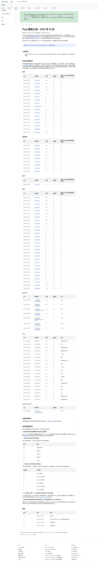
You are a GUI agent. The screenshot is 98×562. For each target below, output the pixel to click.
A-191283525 (37, 90)
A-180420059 (37, 288)
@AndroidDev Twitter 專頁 (50, 549)
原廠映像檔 (20, 555)
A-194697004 (37, 125)
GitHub (19, 559)
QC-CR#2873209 (38, 412)
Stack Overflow (74, 557)
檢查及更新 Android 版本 (33, 38)
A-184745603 (37, 129)
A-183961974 (37, 256)
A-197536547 (37, 243)
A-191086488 (37, 249)
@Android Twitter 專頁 (49, 547)
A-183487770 (37, 200)
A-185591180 (37, 233)
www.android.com (75, 553)
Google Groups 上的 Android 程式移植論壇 (53, 559)
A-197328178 (37, 184)
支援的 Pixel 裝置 (35, 35)
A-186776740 (37, 265)
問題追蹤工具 (74, 559)
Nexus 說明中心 (74, 551)
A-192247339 (37, 103)
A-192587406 (37, 93)
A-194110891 (37, 171)
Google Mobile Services (76, 555)
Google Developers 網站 (38, 45)
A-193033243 (37, 148)
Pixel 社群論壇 (54, 421)
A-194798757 (37, 278)
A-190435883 (37, 164)
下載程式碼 (20, 551)
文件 (27, 24)
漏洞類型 (26, 65)
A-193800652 (37, 275)
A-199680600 (37, 158)
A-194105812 (37, 230)
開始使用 (9, 8)
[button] (7, 10)
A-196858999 (37, 207)
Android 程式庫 (21, 547)
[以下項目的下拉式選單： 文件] (14, 1)
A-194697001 (37, 122)
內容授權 (35, 532)
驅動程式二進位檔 (21, 557)
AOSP (23, 24)
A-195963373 (37, 272)
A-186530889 (37, 252)
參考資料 (53, 8)
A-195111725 (36, 220)
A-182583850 (37, 217)
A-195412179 (37, 262)
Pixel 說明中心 (74, 549)
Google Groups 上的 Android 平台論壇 (52, 555)
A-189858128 (37, 109)
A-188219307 (37, 116)
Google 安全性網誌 (48, 553)
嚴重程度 (31, 65)
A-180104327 (37, 204)
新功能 (3, 8)
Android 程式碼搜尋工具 (22, 1)
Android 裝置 (37, 8)
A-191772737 (37, 96)
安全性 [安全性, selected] (16, 8)
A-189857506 (37, 145)
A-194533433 (37, 168)
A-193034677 (37, 155)
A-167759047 (37, 259)
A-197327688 (37, 285)
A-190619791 (37, 226)
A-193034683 (37, 151)
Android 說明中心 (74, 547)
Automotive (45, 8)
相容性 (29, 8)
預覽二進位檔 (21, 553)
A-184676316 (37, 197)
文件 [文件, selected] (12, 1)
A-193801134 (37, 239)
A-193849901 (37, 132)
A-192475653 (37, 80)
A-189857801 (37, 112)
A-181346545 (37, 246)
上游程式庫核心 (37, 301)
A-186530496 (37, 269)
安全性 (30, 24)
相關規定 (20, 549)
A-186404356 (37, 119)
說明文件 (3, 5)
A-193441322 (37, 281)
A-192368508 (37, 99)
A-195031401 (37, 86)
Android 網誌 (47, 551)
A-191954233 (37, 106)
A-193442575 (37, 161)
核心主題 (22, 8)
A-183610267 (37, 213)
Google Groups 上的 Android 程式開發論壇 (53, 557)
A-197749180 (37, 210)
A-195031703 (37, 223)
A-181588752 (37, 236)
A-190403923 (37, 83)
